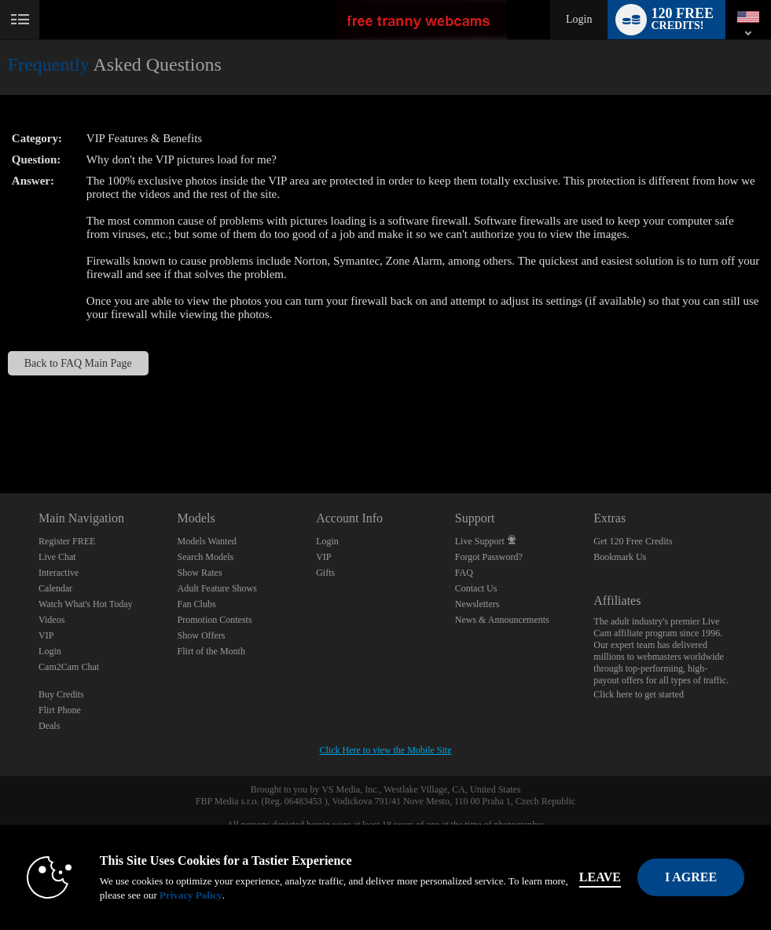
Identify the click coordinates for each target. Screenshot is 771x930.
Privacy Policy (191, 895)
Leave (600, 877)
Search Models (206, 556)
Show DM (0, 434)
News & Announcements (502, 619)
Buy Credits (61, 694)
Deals (49, 725)
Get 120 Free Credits (632, 541)
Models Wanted (207, 541)
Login (579, 19)
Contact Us (476, 588)
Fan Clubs (197, 604)
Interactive (59, 572)
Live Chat (57, 556)
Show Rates (200, 572)
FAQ (464, 572)
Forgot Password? (489, 556)
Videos (51, 619)
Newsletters (477, 604)
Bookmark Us (619, 556)
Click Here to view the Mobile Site (386, 750)
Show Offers (202, 635)
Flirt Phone (60, 710)
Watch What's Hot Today (86, 604)
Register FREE (67, 541)
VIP (46, 635)
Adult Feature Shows (217, 588)
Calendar (55, 588)
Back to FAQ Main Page (78, 363)
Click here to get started (638, 694)
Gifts (325, 572)
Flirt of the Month (211, 651)
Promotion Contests (215, 619)
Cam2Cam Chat (69, 666)
